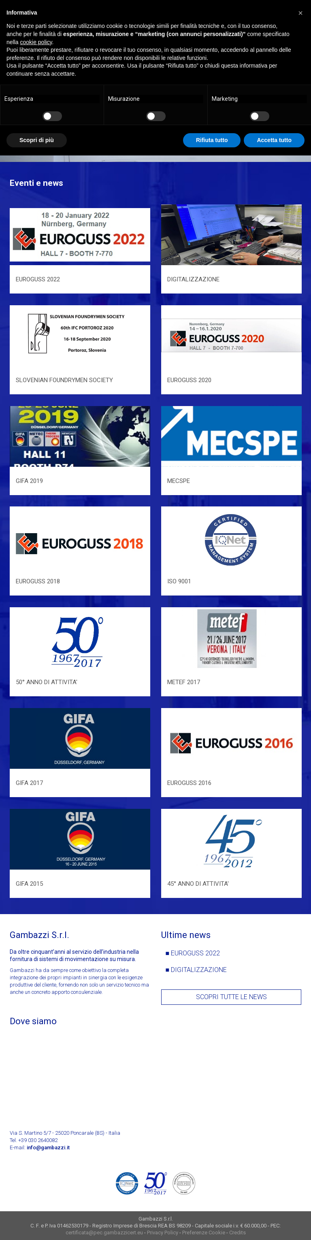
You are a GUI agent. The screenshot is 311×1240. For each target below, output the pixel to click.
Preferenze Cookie (203, 1232)
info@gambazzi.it (48, 1147)
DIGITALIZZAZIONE (199, 970)
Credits (237, 1232)
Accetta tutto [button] (274, 140)
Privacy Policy (162, 1232)
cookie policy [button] (36, 42)
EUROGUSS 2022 (195, 953)
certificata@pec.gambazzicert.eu (104, 1232)
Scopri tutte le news (231, 997)
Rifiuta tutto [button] (212, 140)
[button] (300, 12)
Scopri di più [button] (36, 140)
